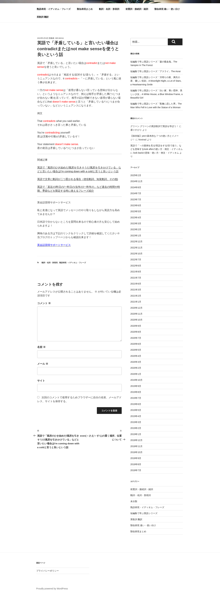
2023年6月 (135, 205)
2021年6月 (135, 283)
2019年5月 (135, 410)
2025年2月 (135, 175)
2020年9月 (135, 326)
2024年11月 (136, 181)
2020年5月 (135, 350)
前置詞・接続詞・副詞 (137, 9)
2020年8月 (135, 332)
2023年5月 (135, 211)
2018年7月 (135, 470)
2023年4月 (135, 217)
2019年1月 (135, 434)
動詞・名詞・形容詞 (109, 9)
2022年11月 (136, 247)
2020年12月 (136, 308)
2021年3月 (135, 289)
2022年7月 (135, 259)
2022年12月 (136, 241)
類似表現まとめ (85, 9)
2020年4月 (135, 356)
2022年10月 (136, 253)
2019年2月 (135, 428)
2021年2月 (135, 295)
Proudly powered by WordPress (52, 588)
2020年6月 (135, 344)
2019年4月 (135, 416)
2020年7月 (135, 338)
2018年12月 (136, 440)
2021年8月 (135, 271)
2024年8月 (135, 187)
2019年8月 (135, 392)
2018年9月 (135, 458)
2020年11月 (136, 313)
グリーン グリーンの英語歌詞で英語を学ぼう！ (154, 126)
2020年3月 (135, 362)
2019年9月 (135, 386)
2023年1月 (135, 235)
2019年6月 (135, 404)
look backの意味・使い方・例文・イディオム (156, 152)
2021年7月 (135, 277)
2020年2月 (135, 368)
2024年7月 (135, 193)
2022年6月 (135, 265)
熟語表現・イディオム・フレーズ (54, 9)
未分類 (133, 501)
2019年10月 (136, 380)
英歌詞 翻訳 (43, 17)
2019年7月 (135, 398)
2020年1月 (135, 374)
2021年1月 (135, 301)
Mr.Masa (59, 38)
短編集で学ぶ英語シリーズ (143, 513)
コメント (44, 303)
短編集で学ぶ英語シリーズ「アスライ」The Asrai (155, 71)
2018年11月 (136, 446)
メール (42, 363)
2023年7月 (135, 199)
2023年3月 (135, 223)
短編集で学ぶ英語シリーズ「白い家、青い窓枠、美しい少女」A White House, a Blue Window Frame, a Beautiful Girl (156, 94)
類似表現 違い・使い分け (167, 9)
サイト (41, 380)
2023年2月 (135, 229)
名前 (41, 347)
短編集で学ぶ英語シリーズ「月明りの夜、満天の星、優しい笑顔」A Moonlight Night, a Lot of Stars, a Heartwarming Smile (155, 81)
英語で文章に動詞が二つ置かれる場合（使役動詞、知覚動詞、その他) (77, 179)
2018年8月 (135, 464)
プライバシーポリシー (47, 570)
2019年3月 (135, 422)
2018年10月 (136, 452)
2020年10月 (136, 319)
